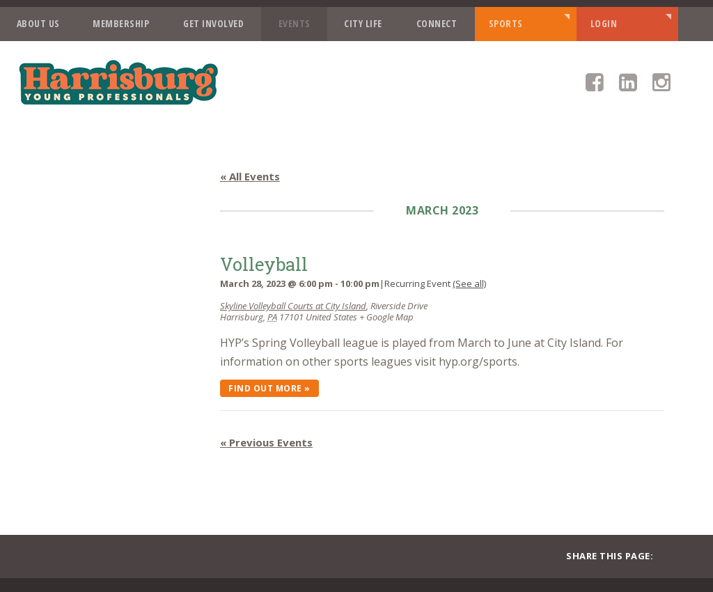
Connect (436, 23)
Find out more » (269, 388)
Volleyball (264, 264)
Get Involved (213, 23)
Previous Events (266, 442)
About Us (38, 23)
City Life (363, 23)
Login (604, 23)
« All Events (250, 176)
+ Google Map (386, 317)
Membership (121, 23)
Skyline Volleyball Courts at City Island (293, 305)
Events (295, 23)
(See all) (469, 283)
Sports (506, 23)
